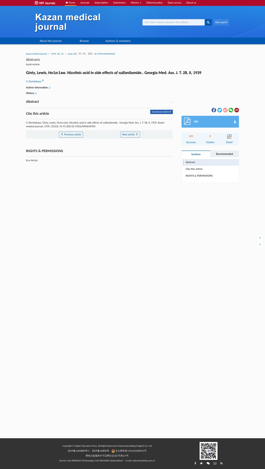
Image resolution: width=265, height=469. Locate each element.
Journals (85, 2)
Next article (130, 134)
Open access (174, 2)
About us (191, 2)
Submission (119, 2)
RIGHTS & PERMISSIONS (199, 175)
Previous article (71, 134)
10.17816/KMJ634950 (104, 53)
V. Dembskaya (34, 81)
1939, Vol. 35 (57, 53)
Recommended (224, 153)
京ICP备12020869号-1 (78, 450)
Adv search (221, 22)
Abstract (190, 162)
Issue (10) (72, 53)
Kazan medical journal (36, 53)
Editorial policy (154, 2)
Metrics (136, 2)
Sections (196, 154)
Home (70, 2)
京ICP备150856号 (100, 450)
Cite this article (194, 169)
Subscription (101, 2)
